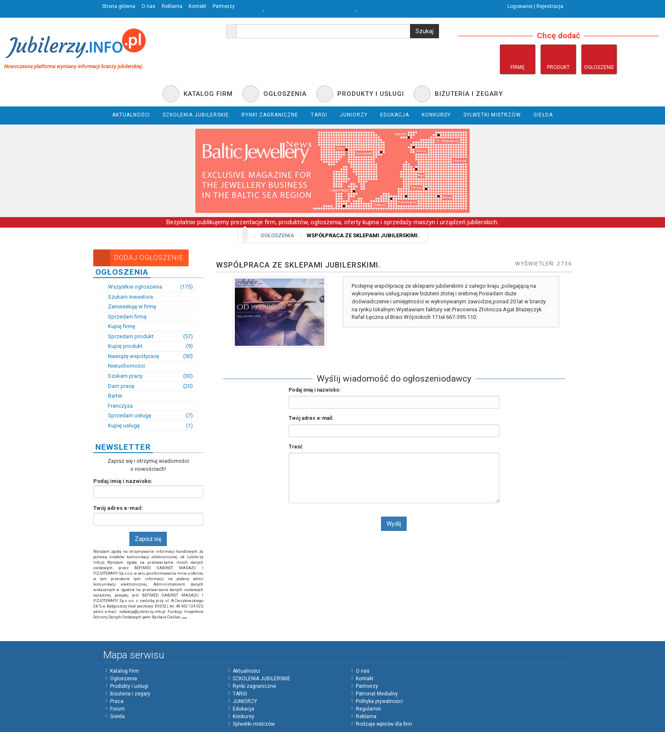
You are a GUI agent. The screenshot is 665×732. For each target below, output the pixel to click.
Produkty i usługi (129, 686)
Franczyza (116, 406)
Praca (117, 701)
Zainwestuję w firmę (128, 306)
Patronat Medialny (377, 694)
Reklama (172, 6)
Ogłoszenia (277, 235)
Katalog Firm (124, 671)
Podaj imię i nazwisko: (122, 481)
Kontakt (197, 6)
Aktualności (246, 671)
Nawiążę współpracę (146, 357)
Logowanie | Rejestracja (535, 6)
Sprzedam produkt (146, 337)
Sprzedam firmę (123, 316)
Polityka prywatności (379, 701)
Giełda (117, 716)
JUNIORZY (245, 701)
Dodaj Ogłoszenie (138, 257)
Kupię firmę (117, 326)
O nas (148, 6)
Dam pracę (146, 386)
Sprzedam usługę (146, 416)
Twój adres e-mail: (118, 508)
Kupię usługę (146, 426)
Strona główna (118, 6)
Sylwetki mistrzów (254, 724)
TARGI (240, 694)
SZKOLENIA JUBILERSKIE (261, 679)
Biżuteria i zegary (130, 694)
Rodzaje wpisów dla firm (384, 724)
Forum (117, 709)
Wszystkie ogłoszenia (146, 287)
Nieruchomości (122, 366)
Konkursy (243, 716)
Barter (111, 396)
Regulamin (368, 709)
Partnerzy (224, 6)
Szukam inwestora (126, 297)
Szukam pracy (146, 376)
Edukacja (243, 709)
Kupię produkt (146, 346)
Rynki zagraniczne (254, 686)
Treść (295, 447)
